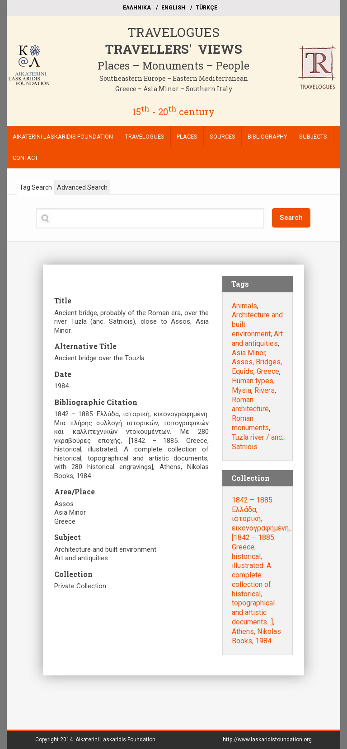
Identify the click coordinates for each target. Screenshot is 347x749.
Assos (242, 362)
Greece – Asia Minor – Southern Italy (173, 88)
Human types (252, 381)
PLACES (187, 136)
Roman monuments (250, 423)
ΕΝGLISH (173, 8)
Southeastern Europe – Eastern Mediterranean (173, 78)
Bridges (268, 362)
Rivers (264, 390)
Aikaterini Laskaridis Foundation (115, 739)
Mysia (241, 390)
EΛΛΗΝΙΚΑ (137, 8)
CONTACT (25, 157)
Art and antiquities (257, 339)
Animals (244, 306)
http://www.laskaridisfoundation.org (267, 739)
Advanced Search (82, 187)
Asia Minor (248, 353)
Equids (242, 371)
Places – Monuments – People (173, 65)
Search (291, 218)
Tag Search (35, 187)
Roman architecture (250, 404)
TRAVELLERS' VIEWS (173, 49)
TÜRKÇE (206, 8)
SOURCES (222, 136)
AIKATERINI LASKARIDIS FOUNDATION (63, 136)
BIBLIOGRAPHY (267, 136)
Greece (268, 371)
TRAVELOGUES (173, 32)
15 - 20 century (173, 111)
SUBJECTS (313, 136)
